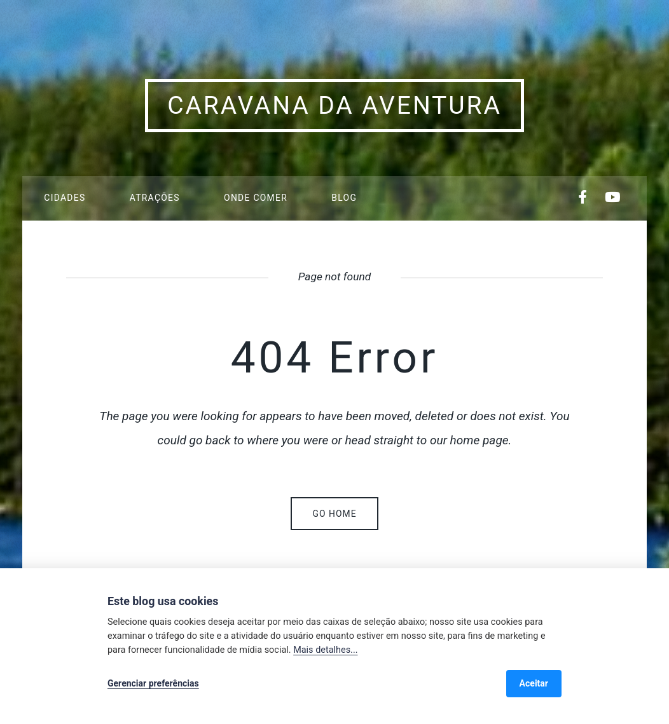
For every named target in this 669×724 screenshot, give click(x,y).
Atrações (155, 198)
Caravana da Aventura (334, 105)
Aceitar (534, 683)
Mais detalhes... (325, 650)
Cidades (64, 198)
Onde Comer (255, 198)
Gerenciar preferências (153, 683)
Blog (344, 198)
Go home (334, 514)
